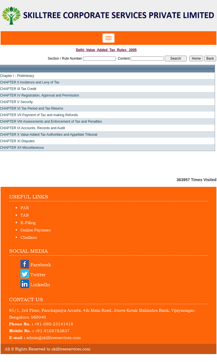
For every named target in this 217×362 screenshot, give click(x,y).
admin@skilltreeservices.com (53, 337)
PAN (24, 207)
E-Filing (28, 222)
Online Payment (35, 230)
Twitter (38, 274)
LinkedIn (40, 284)
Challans (28, 237)
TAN (24, 215)
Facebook (40, 264)
